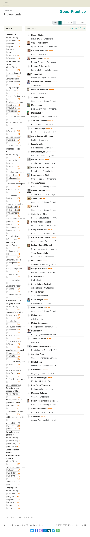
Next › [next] (83, 23)
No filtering (13, 38)
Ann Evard (35, 416)
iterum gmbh (81, 525)
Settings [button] (10, 242)
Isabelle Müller (38, 144)
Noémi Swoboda (38, 307)
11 (78, 23)
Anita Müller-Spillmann (41, 346)
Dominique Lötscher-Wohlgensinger (47, 401)
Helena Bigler (37, 58)
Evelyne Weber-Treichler (42, 167)
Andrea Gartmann (39, 121)
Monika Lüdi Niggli (39, 377)
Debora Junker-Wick (40, 175)
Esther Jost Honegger (41, 222)
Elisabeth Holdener (39, 89)
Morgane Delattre (39, 393)
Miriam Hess (36, 315)
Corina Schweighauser (41, 237)
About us (7, 525)
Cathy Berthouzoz (39, 230)
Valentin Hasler (38, 97)
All (7, 38)
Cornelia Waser (38, 183)
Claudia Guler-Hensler (41, 82)
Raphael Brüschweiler (41, 66)
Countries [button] (11, 35)
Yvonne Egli (36, 74)
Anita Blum (36, 198)
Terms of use (31, 525)
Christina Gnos (37, 354)
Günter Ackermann (39, 43)
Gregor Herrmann (39, 268)
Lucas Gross (36, 261)
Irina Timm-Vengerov (40, 385)
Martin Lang (36, 105)
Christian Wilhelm (39, 51)
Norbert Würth (37, 159)
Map (34, 28)
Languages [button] (11, 488)
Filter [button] (9, 28)
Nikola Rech (36, 362)
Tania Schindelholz (39, 253)
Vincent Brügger (38, 128)
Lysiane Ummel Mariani (41, 245)
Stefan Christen (38, 191)
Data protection (18, 525)
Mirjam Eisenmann (39, 323)
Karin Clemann (37, 276)
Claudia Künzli (37, 370)
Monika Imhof (37, 113)
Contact (42, 525)
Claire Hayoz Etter (39, 214)
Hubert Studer (37, 35)
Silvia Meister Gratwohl (41, 284)
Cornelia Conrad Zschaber (43, 136)
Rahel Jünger (37, 300)
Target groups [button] (13, 303)
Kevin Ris (35, 206)
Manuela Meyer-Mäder (41, 152)
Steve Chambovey (39, 409)
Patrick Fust (36, 331)
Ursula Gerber (37, 292)
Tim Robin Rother (39, 338)
